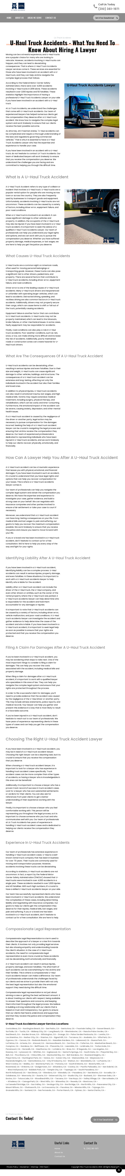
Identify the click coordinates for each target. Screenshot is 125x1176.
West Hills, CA (33, 1088)
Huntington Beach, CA (35, 1029)
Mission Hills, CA (70, 1094)
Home (9, 18)
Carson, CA (73, 1041)
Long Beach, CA (81, 1032)
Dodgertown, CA (65, 1070)
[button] (119, 1170)
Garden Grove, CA (60, 1035)
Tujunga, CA (87, 1094)
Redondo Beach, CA (91, 1041)
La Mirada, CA (62, 1050)
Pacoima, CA (53, 1094)
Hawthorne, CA (28, 1052)
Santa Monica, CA (40, 1064)
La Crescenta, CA (35, 1094)
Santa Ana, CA (73, 1029)
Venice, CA (52, 1061)
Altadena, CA (106, 1085)
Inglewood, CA (43, 1055)
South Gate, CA (85, 1055)
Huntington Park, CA (34, 1061)
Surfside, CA (32, 1032)
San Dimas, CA (76, 1076)
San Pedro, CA (57, 1029)
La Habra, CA (45, 1052)
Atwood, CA (102, 1044)
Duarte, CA (94, 1079)
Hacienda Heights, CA (17, 1064)
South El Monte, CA (100, 1067)
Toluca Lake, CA (102, 1082)
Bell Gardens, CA (80, 1058)
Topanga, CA (13, 1076)
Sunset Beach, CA (15, 1032)
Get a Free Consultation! (105, 18)
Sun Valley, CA (13, 1091)
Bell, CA (10, 1058)
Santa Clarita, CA (83, 1097)
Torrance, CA (12, 1041)
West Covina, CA (30, 1067)
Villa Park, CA (44, 1041)
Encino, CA (86, 1082)
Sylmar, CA (66, 1097)
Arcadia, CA (47, 1079)
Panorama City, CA (87, 1091)
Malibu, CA (47, 1067)
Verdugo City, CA (32, 1091)
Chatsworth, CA (16, 1094)
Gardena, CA (106, 1047)
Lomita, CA (41, 1038)
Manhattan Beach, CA (70, 1047)
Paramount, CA (98, 1050)
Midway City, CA (62, 1032)
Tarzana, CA (34, 1085)
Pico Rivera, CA (23, 1058)
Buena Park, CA (56, 1044)
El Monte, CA (48, 1070)
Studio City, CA (34, 1082)
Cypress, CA (59, 1041)
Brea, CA (58, 1052)
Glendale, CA (108, 1076)
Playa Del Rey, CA (104, 1055)
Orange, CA (96, 1035)
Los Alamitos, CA (58, 1038)
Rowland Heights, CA (102, 1058)
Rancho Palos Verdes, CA (19, 1035)
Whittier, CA (27, 1055)
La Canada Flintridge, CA (101, 1088)
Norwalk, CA (12, 1052)
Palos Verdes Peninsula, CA (20, 1038)
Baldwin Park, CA (80, 1073)
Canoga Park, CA (15, 1088)
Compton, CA (91, 1047)
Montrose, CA (79, 1088)
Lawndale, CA (45, 1050)
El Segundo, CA (72, 1052)
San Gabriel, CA (38, 1073)
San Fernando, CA (30, 1097)
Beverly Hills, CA (14, 1070)
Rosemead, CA (32, 1070)
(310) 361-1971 (108, 7)
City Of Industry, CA (61, 1064)
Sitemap (34, 1173)
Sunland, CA (12, 1097)
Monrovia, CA (80, 1079)
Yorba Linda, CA (79, 1050)
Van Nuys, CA (50, 1085)
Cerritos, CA (34, 1047)
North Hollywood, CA (56, 1076)
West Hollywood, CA (58, 1073)
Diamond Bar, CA (87, 1061)
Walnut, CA (80, 1064)
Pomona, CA (82, 1067)
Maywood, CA (105, 1061)
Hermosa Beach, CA (16, 1047)
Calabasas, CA (63, 1079)
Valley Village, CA (68, 1085)
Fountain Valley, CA (93, 1029)
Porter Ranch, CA (50, 1097)
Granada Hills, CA (105, 1094)
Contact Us (50, 18)
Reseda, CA (64, 1088)
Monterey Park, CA (64, 1067)
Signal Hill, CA (109, 1038)
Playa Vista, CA (14, 1061)
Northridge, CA (50, 1091)
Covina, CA (98, 1070)
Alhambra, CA (83, 1070)
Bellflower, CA (13, 1050)
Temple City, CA (99, 1073)
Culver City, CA (68, 1061)
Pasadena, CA (13, 1079)
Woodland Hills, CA (16, 1085)
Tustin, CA (46, 1032)
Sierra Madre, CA (88, 1085)
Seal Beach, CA (41, 1035)
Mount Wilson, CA (108, 1091)
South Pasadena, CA (32, 1076)
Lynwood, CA (12, 1055)
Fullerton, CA (49, 1047)
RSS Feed (44, 1173)
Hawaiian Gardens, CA (17, 1044)
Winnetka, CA (49, 1088)
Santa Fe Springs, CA (64, 1055)
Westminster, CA (100, 1032)
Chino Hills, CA (40, 1058)
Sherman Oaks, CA (69, 1082)
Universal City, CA (15, 1082)
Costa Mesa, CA (14, 1029)
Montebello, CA (96, 1064)
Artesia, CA (88, 1044)
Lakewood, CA (38, 1044)
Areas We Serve (35, 18)
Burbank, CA (50, 1082)
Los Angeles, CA (90, 1052)
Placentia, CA (29, 1050)
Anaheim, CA (28, 1041)
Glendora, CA (93, 1076)
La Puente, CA (13, 1067)
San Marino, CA (30, 1079)
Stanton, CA (93, 1038)
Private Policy (12, 1173)
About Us (19, 18)
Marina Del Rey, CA (60, 1058)
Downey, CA (107, 1052)
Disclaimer (24, 1173)
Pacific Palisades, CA (17, 1073)
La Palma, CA (73, 1044)
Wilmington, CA (80, 1035)
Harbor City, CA (77, 1038)
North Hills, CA (67, 1091)
